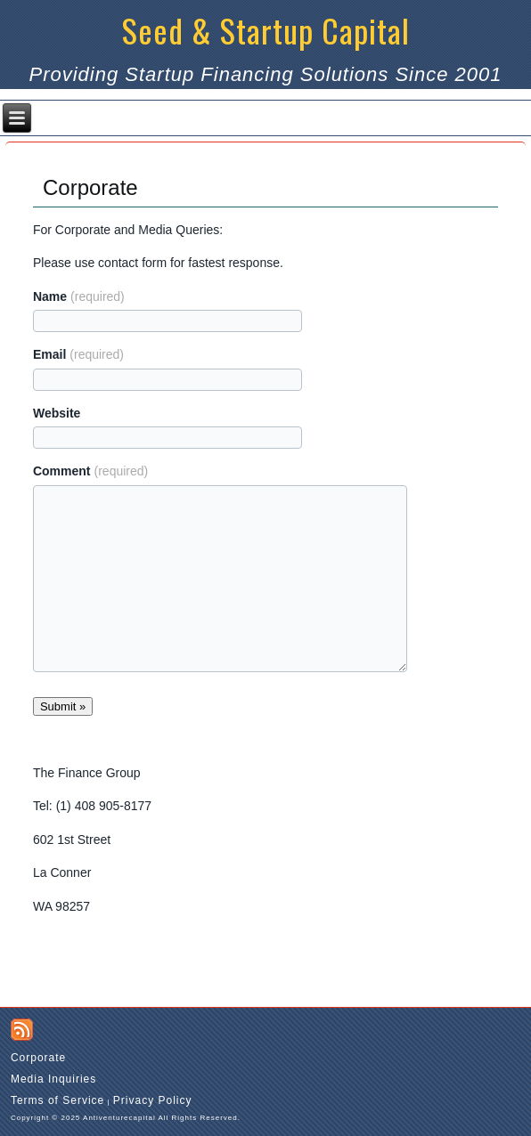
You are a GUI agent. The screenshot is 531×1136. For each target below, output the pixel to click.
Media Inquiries (53, 1079)
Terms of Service (57, 1100)
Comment (90, 471)
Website (56, 413)
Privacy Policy (152, 1100)
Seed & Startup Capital (266, 29)
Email (78, 354)
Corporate (38, 1057)
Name (79, 296)
